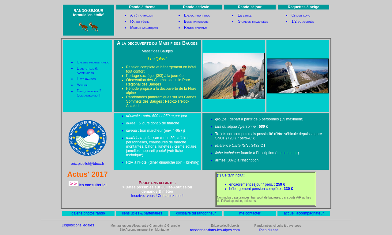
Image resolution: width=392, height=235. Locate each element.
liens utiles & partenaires (142, 213)
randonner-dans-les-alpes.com (215, 230)
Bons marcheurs (196, 21)
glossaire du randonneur (196, 213)
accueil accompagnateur (304, 213)
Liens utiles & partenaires (87, 70)
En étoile (244, 15)
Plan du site (268, 230)
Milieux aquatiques (144, 27)
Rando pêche (139, 21)
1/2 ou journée (303, 21)
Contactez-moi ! (88, 95)
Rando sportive (195, 27)
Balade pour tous (197, 15)
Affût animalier (141, 15)
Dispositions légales (78, 225)
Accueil (82, 85)
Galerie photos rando (93, 62)
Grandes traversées (253, 21)
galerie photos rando (88, 213)
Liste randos (86, 79)
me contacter (287, 153)
